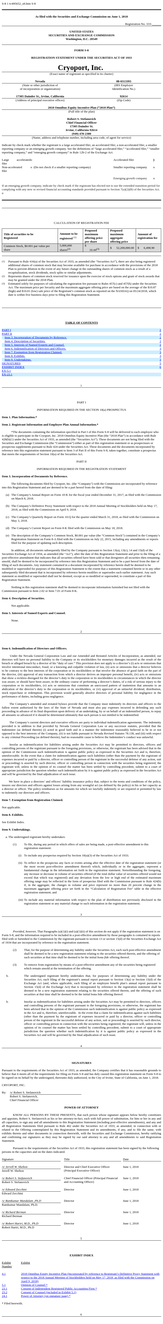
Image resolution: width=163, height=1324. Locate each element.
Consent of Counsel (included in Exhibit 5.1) (48, 1292)
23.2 (4, 1292)
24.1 (4, 1296)
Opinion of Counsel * (34, 1285)
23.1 (4, 1288)
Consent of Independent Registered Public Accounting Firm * (59, 1288)
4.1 (4, 1273)
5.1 (4, 1285)
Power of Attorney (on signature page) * (46, 1296)
